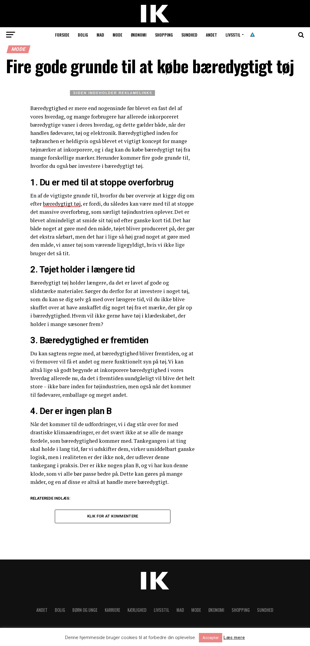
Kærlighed (137, 610)
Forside (62, 34)
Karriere (112, 610)
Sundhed (189, 34)
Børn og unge (84, 610)
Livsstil (233, 34)
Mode (117, 34)
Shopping (164, 34)
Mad (100, 34)
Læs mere (234, 637)
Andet (211, 34)
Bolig (83, 34)
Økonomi (139, 34)
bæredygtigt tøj (62, 203)
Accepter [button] (211, 637)
